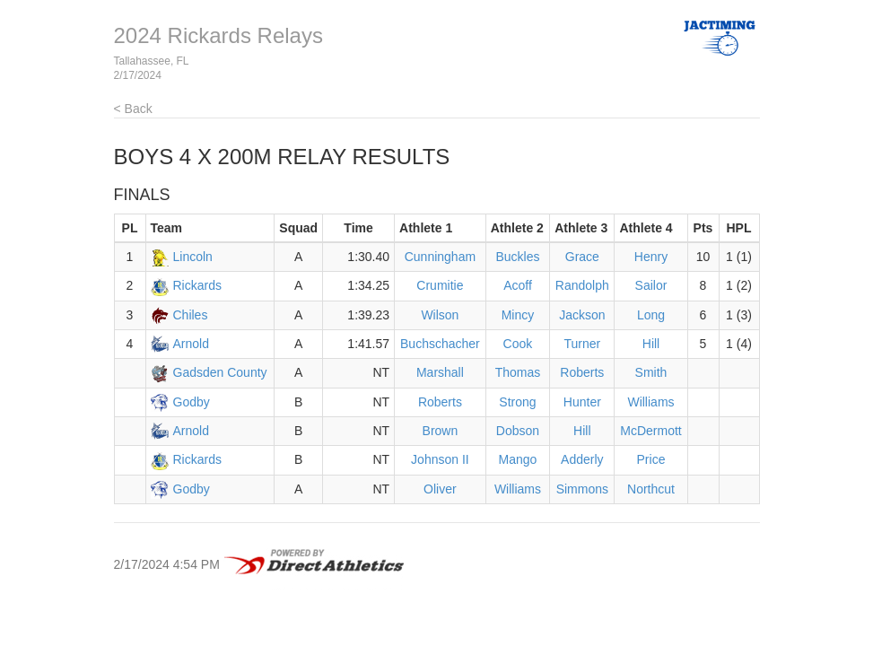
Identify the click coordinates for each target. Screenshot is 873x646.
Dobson (517, 430)
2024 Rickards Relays (218, 35)
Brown (440, 430)
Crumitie (439, 285)
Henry (651, 256)
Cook (518, 343)
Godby (191, 402)
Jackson (582, 315)
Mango (518, 459)
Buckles (517, 256)
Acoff (517, 285)
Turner (581, 343)
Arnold (191, 343)
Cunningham (440, 256)
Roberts (582, 372)
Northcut (651, 489)
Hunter (582, 402)
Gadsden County (220, 372)
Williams (650, 402)
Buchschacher (440, 343)
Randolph (582, 285)
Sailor (651, 285)
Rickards (197, 285)
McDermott (650, 430)
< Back (133, 108)
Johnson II (440, 459)
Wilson (439, 315)
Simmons (582, 489)
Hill (650, 343)
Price (651, 459)
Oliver (440, 489)
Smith (651, 372)
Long (651, 315)
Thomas (518, 372)
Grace (582, 256)
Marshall (440, 372)
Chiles (190, 315)
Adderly (582, 459)
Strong (517, 402)
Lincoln (193, 256)
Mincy (518, 315)
